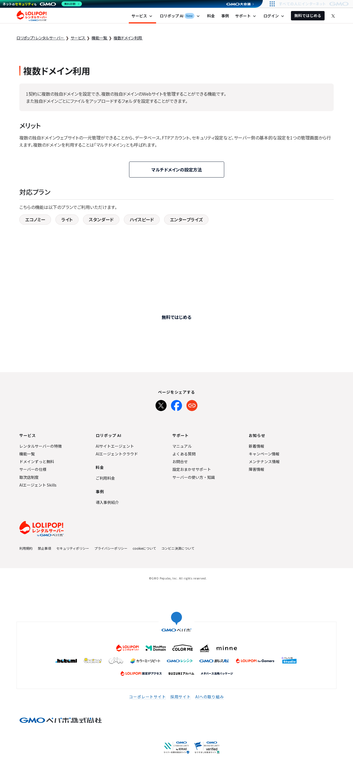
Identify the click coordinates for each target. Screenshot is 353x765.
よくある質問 (184, 454)
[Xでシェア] (161, 404)
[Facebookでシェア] (176, 404)
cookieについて (144, 548)
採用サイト (180, 696)
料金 (211, 15)
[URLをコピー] (191, 404)
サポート (246, 16)
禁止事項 (44, 548)
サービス (142, 16)
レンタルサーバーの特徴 (40, 446)
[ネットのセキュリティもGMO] (42, 4)
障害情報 (256, 469)
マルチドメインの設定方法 (176, 169)
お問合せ (180, 461)
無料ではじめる (307, 15)
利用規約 (26, 548)
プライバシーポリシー (110, 548)
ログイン (274, 16)
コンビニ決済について (177, 548)
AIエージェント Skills (38, 485)
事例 (225, 15)
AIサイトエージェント (115, 446)
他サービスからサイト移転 (205, 342)
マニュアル (182, 446)
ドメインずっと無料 (36, 461)
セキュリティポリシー (72, 548)
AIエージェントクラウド (117, 454)
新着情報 (256, 446)
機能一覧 (27, 454)
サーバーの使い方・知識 (193, 477)
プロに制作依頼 (136, 342)
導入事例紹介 (107, 502)
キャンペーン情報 (264, 454)
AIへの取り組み (209, 696)
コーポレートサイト (147, 696)
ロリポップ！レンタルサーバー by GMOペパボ (32, 15)
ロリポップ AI (180, 16)
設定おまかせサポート (191, 469)
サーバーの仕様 (32, 469)
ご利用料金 (105, 478)
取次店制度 (29, 477)
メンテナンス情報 (264, 461)
